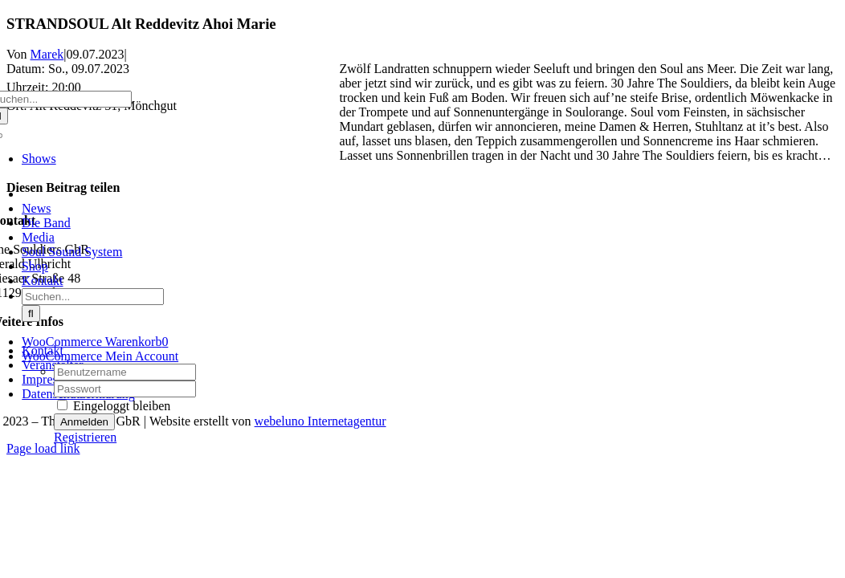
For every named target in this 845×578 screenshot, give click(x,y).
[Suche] (31, 313)
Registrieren (85, 437)
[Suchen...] (93, 296)
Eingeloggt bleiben (113, 406)
